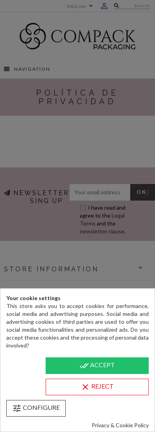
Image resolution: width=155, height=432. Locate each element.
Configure (36, 408)
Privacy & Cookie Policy (120, 425)
